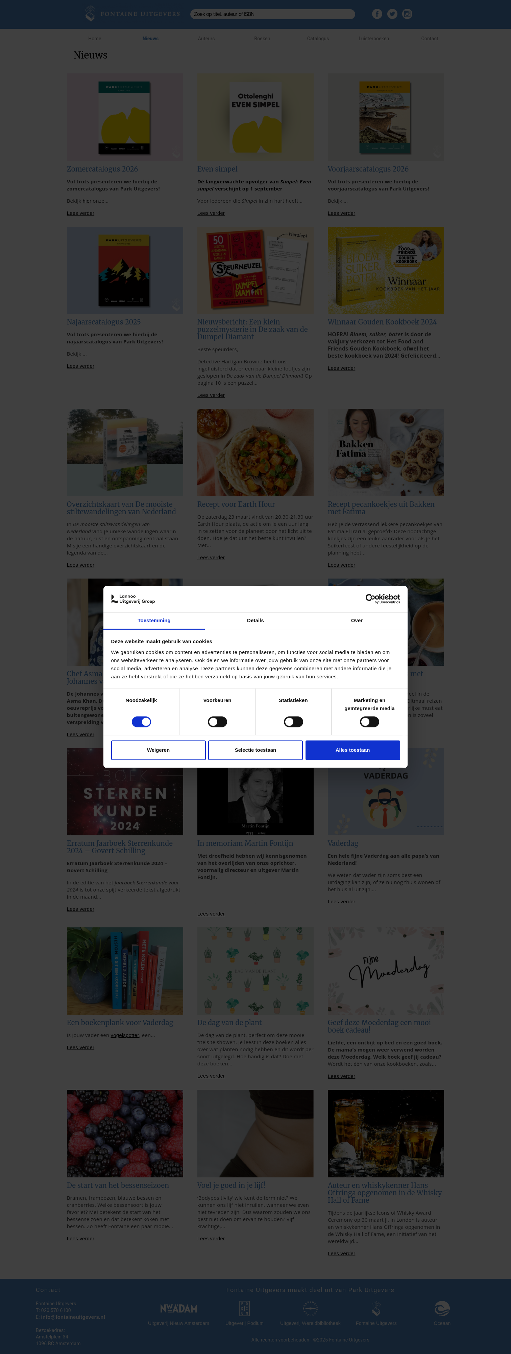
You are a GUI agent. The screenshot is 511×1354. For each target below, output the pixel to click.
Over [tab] (357, 620)
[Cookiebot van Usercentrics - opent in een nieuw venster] (370, 599)
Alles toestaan (353, 750)
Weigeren (158, 750)
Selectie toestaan (255, 750)
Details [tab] (255, 620)
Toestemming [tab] (154, 620)
